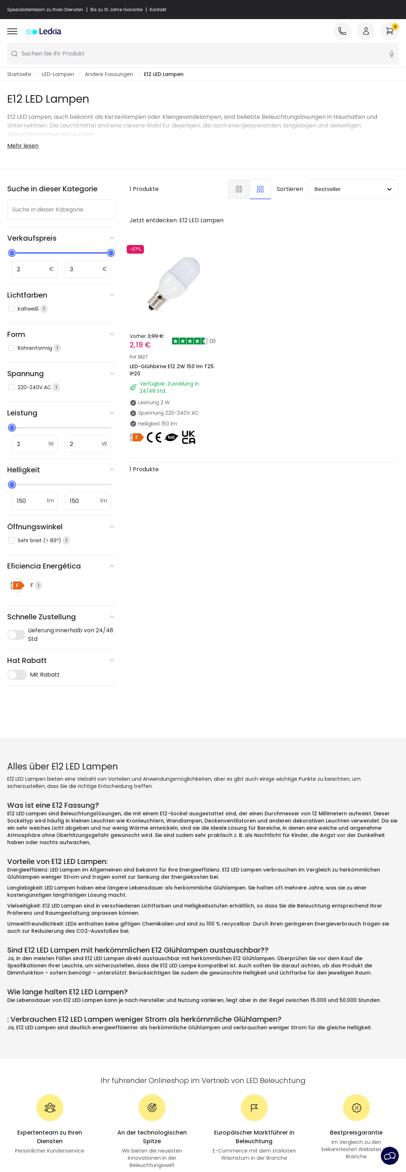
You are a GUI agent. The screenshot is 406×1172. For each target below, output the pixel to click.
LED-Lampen (58, 74)
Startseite (19, 74)
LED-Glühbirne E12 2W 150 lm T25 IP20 (172, 370)
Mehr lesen (23, 146)
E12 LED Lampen (164, 74)
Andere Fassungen (109, 74)
